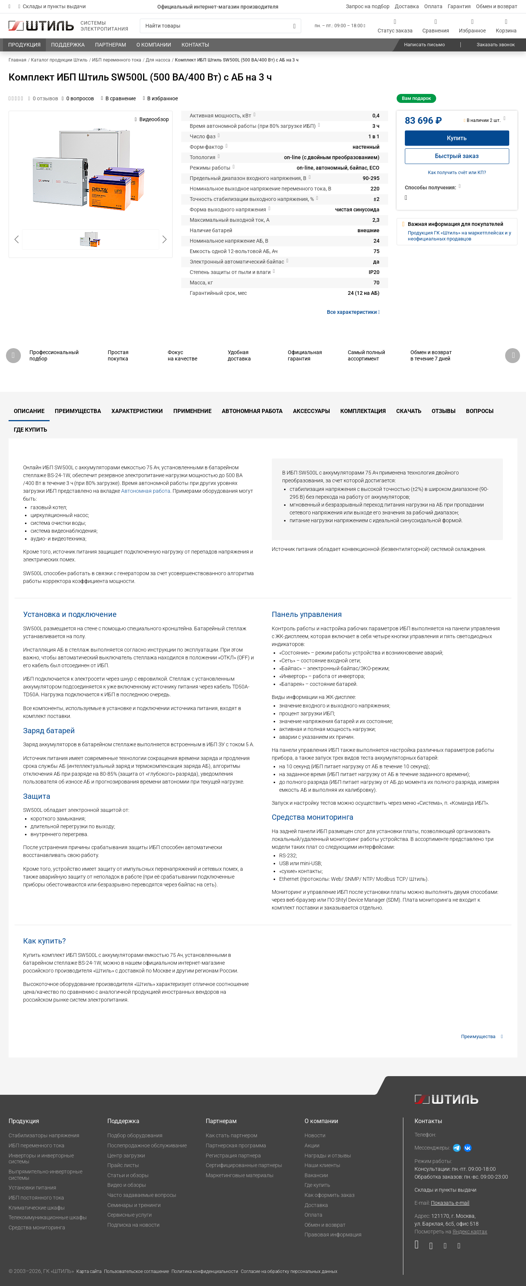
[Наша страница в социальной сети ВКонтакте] (431, 1247)
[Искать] (294, 26)
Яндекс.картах (470, 1232)
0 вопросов (78, 98)
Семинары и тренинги (134, 1205)
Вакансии (316, 1175)
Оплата (433, 6)
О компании (321, 1121)
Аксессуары (311, 411)
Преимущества (78, 411)
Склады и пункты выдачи (52, 6)
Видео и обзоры (126, 1185)
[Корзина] (506, 26)
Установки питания (32, 1188)
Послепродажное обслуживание (147, 1145)
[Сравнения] (436, 26)
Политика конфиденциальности (204, 1271)
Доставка (407, 6)
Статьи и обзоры (128, 1175)
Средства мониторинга (37, 1227)
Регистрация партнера (233, 1156)
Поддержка (123, 1121)
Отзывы (444, 411)
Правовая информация (333, 1235)
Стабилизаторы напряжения (44, 1135)
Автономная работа (252, 411)
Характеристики (137, 411)
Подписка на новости (133, 1225)
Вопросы (480, 411)
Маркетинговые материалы (240, 1175)
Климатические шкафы (37, 1208)
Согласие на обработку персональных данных (289, 1271)
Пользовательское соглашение (136, 1271)
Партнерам (221, 1121)
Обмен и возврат (496, 6)
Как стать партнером (231, 1135)
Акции (312, 1145)
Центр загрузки (126, 1156)
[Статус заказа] (395, 26)
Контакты (428, 1121)
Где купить (30, 429)
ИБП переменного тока (36, 1145)
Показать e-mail (450, 1203)
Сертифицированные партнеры (244, 1165)
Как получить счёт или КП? (457, 172)
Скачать (408, 411)
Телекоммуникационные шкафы (48, 1217)
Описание (29, 411)
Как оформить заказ (330, 1195)
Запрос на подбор (368, 6)
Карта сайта (88, 1271)
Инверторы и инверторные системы (41, 1159)
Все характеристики (354, 312)
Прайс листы (123, 1165)
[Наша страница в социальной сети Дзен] (445, 1247)
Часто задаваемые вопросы (141, 1195)
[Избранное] (472, 26)
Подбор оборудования (135, 1135)
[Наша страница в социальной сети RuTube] (419, 1247)
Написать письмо (424, 44)
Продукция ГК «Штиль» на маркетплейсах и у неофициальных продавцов (459, 236)
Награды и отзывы (328, 1156)
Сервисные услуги (129, 1215)
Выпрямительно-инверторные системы (45, 1175)
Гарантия (459, 6)
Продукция (24, 1121)
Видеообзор (151, 119)
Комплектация (363, 411)
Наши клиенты (322, 1165)
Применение (192, 411)
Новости (315, 1135)
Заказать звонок (496, 44)
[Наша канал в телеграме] (456, 1247)
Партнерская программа (236, 1145)
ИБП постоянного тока (36, 1198)
